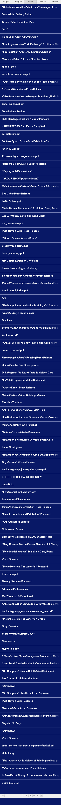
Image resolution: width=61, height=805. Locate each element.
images (18, 2)
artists (55, 2)
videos (43, 2)
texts (30, 2)
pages (6, 2)
